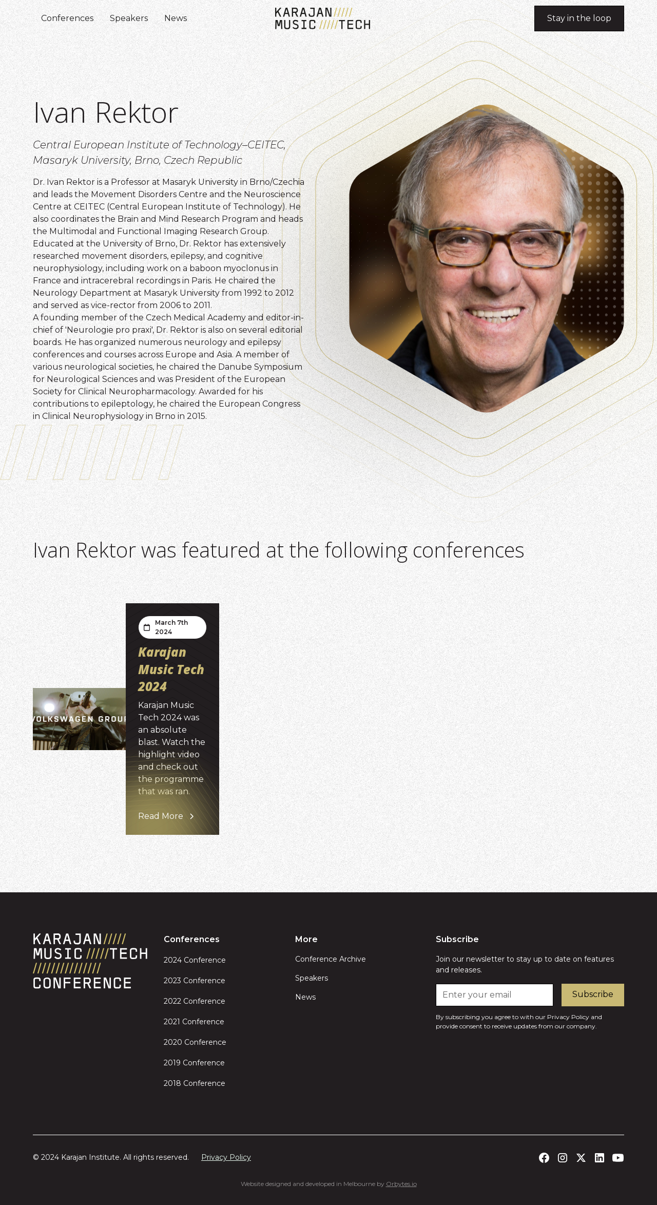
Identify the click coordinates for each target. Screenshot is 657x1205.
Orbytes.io (401, 1184)
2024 (173, 960)
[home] (322, 18)
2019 (172, 1062)
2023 (172, 980)
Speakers (129, 18)
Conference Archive (330, 959)
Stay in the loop (579, 18)
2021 (172, 1021)
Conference (204, 960)
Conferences (67, 18)
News (175, 18)
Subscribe (592, 994)
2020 (173, 1042)
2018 (172, 1083)
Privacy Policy (226, 1157)
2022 (172, 1001)
